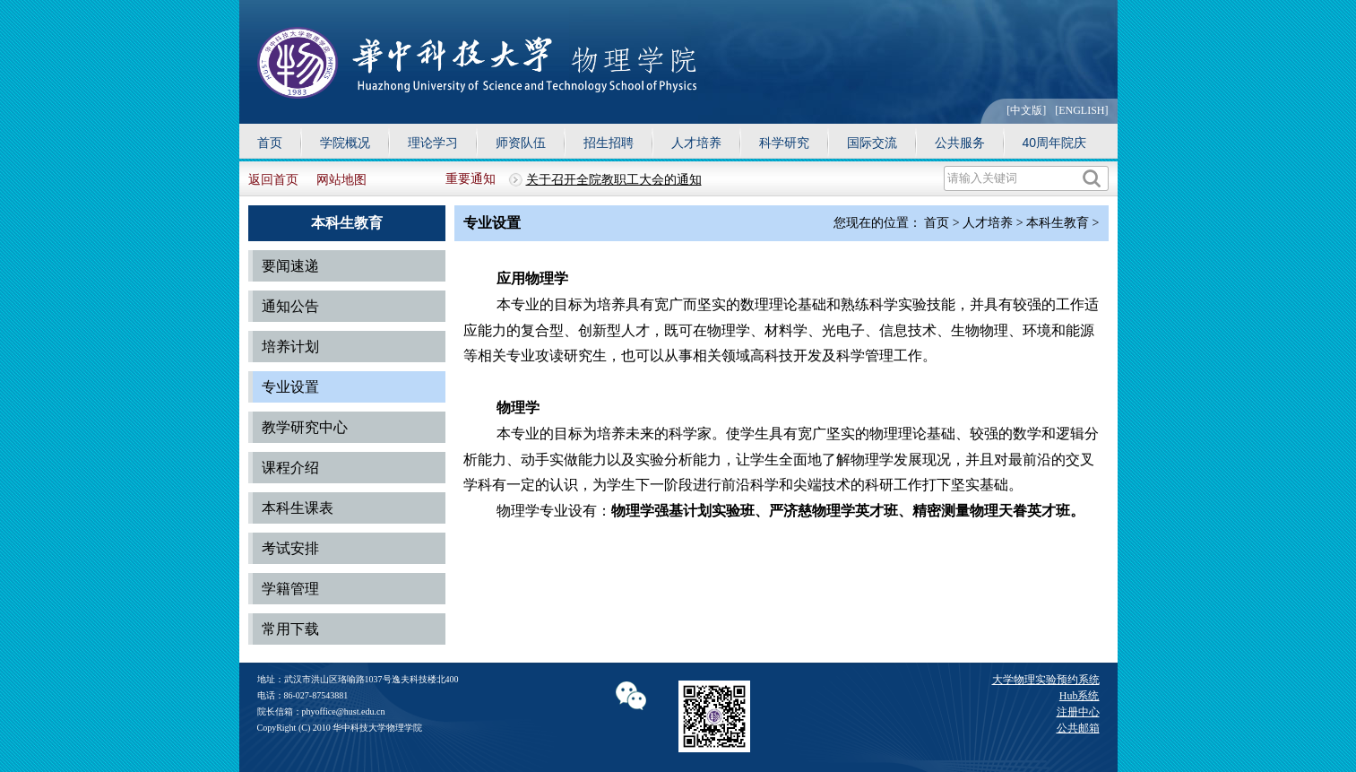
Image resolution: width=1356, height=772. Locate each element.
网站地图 (341, 179)
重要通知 (470, 179)
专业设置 (290, 387)
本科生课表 (297, 508)
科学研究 (784, 142)
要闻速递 (290, 265)
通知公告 (290, 306)
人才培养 (696, 142)
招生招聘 (608, 142)
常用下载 (290, 629)
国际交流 (872, 142)
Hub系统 (1079, 696)
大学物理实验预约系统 (1046, 679)
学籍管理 (290, 588)
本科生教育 (1057, 223)
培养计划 (290, 346)
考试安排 (290, 548)
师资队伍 (521, 142)
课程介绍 (290, 467)
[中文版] (1026, 110)
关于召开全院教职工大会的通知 (614, 179)
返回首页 (273, 179)
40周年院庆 (1055, 142)
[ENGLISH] (1081, 110)
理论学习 (433, 142)
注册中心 (1078, 712)
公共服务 (960, 142)
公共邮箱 (1078, 728)
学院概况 (345, 142)
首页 (269, 142)
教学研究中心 (305, 427)
